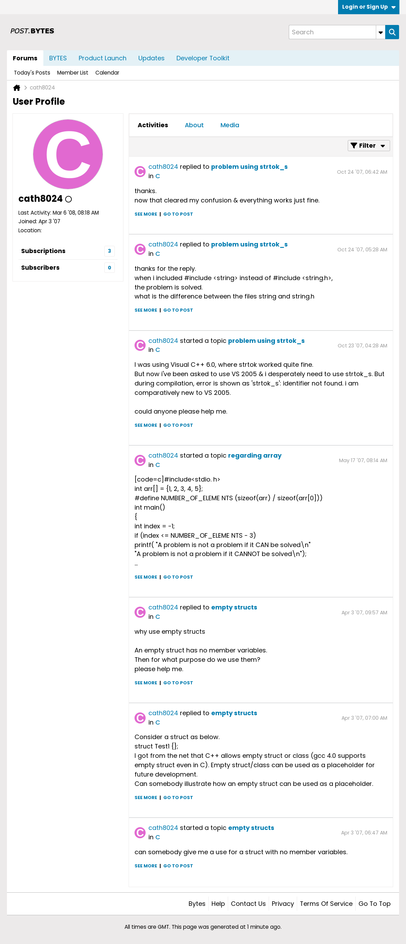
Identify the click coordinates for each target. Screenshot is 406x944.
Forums (25, 58)
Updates (151, 58)
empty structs (234, 607)
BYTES (58, 58)
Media (230, 125)
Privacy (283, 903)
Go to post (178, 214)
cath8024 (163, 166)
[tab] (152, 125)
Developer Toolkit (203, 58)
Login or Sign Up (369, 6)
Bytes (197, 903)
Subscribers (40, 267)
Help (218, 903)
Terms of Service (326, 903)
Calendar (107, 72)
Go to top (375, 903)
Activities (153, 125)
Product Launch (103, 58)
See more (146, 214)
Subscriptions (43, 250)
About (194, 125)
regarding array (255, 455)
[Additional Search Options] (381, 32)
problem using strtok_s (249, 166)
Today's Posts (32, 72)
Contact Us (248, 903)
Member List (72, 72)
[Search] (337, 32)
